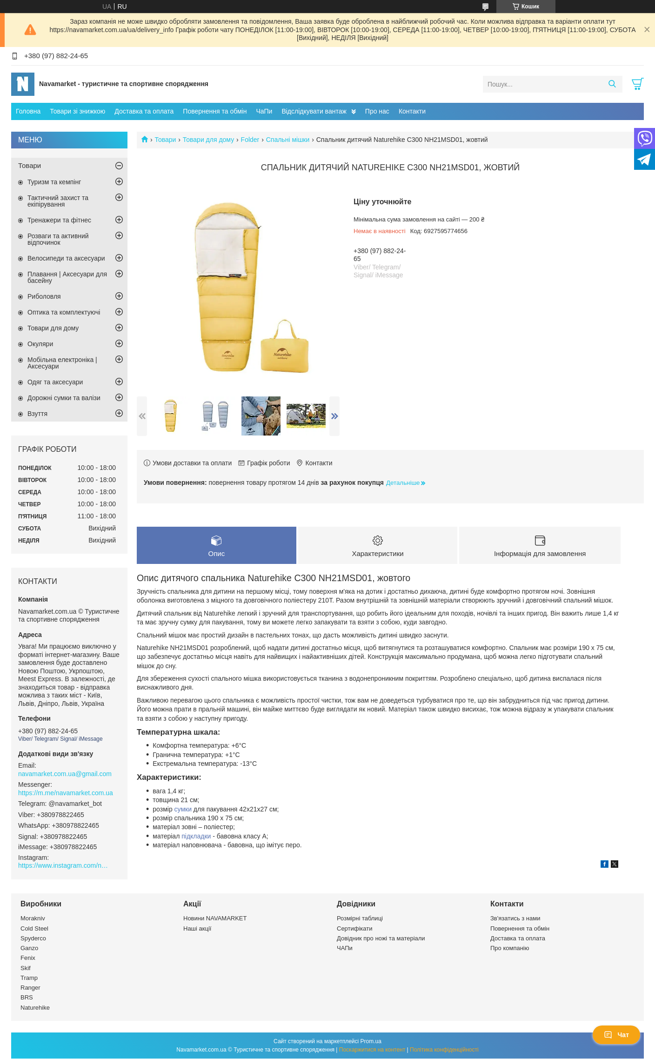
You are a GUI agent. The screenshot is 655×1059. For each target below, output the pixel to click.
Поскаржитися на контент (372, 1050)
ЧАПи (345, 948)
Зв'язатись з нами (515, 919)
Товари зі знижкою (77, 111)
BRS (26, 998)
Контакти (412, 111)
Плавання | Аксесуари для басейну (67, 277)
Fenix (27, 958)
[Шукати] (612, 84)
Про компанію (509, 948)
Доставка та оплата (144, 111)
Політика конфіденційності (444, 1050)
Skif (25, 968)
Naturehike (35, 1008)
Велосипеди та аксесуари (66, 258)
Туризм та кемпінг (54, 182)
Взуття (37, 413)
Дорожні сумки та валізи (63, 398)
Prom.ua (371, 1042)
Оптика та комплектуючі (63, 312)
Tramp (29, 978)
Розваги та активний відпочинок (58, 239)
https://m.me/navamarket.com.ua (65, 793)
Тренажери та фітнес (59, 220)
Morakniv (32, 919)
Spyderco (33, 938)
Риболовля (44, 296)
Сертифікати (355, 928)
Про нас (377, 111)
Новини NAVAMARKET (215, 919)
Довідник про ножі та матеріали (381, 938)
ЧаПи (264, 111)
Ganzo (29, 948)
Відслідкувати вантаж (313, 111)
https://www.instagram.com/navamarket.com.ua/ (64, 865)
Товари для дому (208, 139)
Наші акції (197, 928)
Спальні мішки (288, 139)
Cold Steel (34, 928)
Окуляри (40, 344)
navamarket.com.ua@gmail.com (65, 773)
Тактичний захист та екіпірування (57, 201)
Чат (616, 1035)
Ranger (30, 988)
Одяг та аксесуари (55, 382)
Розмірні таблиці (360, 919)
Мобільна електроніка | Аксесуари (62, 363)
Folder (250, 139)
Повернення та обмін (215, 111)
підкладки (196, 836)
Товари (165, 139)
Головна (28, 111)
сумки (183, 809)
